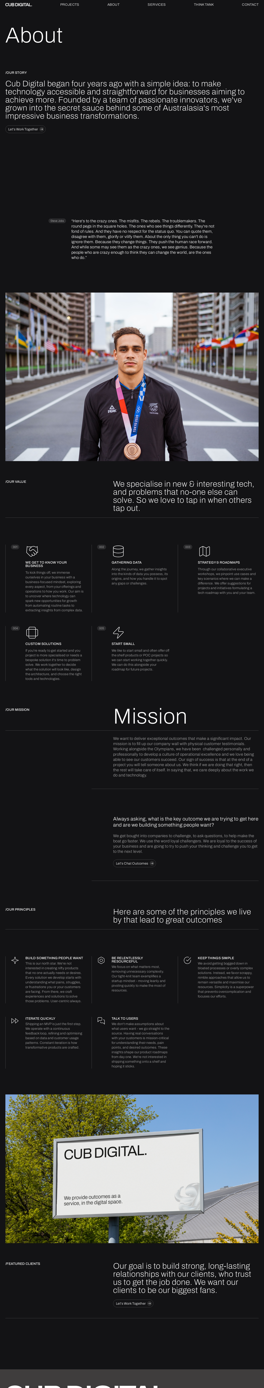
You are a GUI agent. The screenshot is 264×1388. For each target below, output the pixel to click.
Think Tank (204, 4)
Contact (250, 4)
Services (157, 4)
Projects (69, 4)
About (113, 4)
